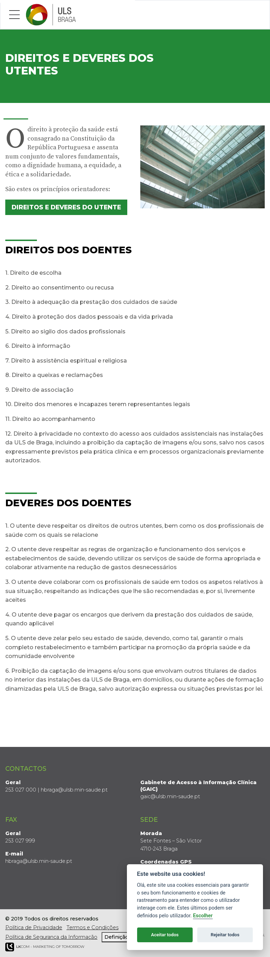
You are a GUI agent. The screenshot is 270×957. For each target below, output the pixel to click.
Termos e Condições (92, 927)
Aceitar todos (165, 934)
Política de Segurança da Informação (51, 937)
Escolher (203, 916)
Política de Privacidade (33, 927)
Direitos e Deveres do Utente (66, 207)
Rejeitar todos (225, 934)
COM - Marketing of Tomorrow (44, 947)
